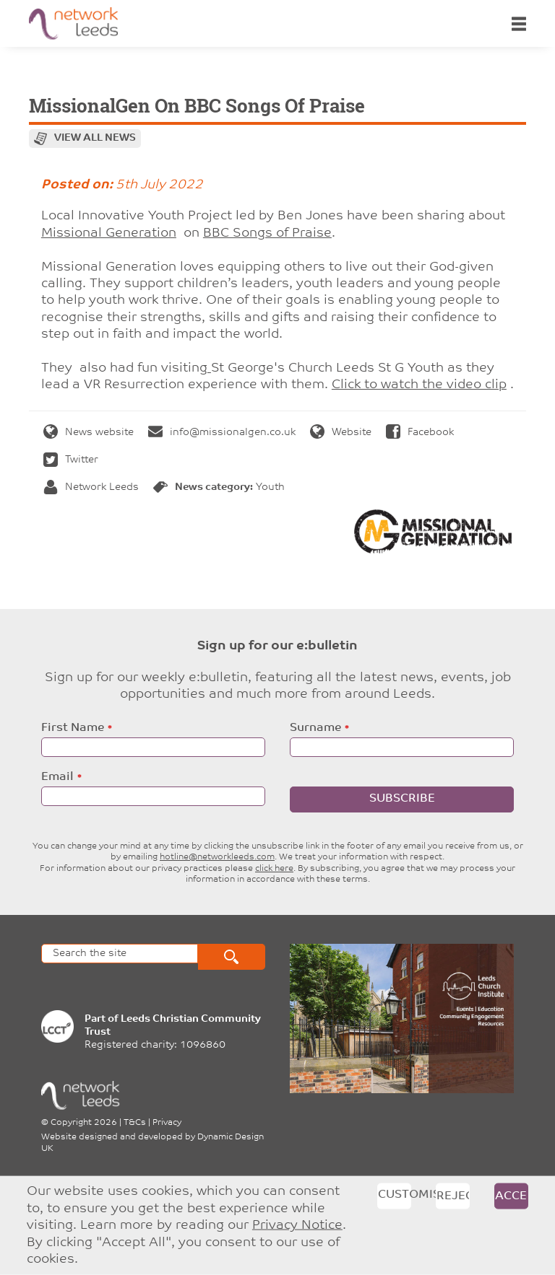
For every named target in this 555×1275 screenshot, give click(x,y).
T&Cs (135, 1122)
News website (88, 432)
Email (57, 777)
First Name (72, 728)
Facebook (420, 432)
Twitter (70, 460)
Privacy (166, 1122)
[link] (108, 233)
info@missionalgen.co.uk (222, 432)
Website (340, 432)
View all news (95, 138)
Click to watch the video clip (419, 385)
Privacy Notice (297, 1225)
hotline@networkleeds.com (217, 857)
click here (274, 868)
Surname (315, 728)
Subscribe (402, 799)
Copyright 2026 (84, 1122)
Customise (394, 1195)
